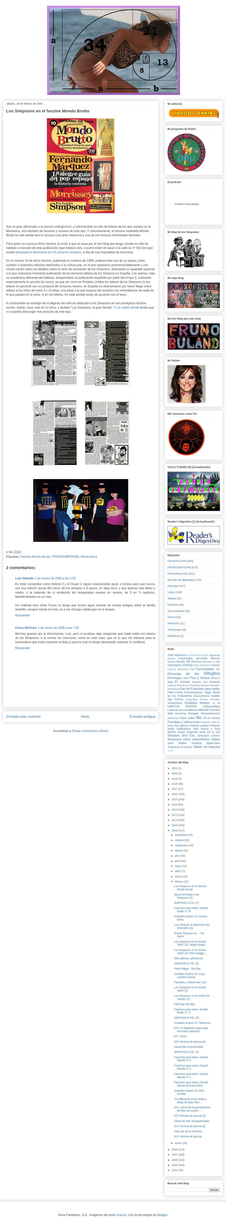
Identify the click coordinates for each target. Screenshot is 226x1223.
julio (177, 855)
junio (178, 860)
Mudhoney (173, 718)
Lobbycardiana (211, 706)
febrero (179, 881)
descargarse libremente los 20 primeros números (48, 252)
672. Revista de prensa (188, 1136)
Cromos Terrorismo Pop (181, 669)
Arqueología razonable (193, 658)
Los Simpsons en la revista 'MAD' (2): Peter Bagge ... (190, 951)
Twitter (197, 747)
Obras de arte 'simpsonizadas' (192, 1121)
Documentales (176, 611)
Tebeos (172, 598)
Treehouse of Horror (180, 746)
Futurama (185, 696)
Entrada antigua (142, 716)
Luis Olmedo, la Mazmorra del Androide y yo (192, 926)
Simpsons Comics (208, 735)
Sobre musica (190, 743)
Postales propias (199, 725)
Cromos (215, 665)
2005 (175, 1165)
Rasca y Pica (210, 728)
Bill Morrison (194, 661)
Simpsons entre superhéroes (189, 739)
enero (178, 1143)
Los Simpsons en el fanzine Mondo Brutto (190, 888)
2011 (175, 820)
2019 (175, 778)
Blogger (162, 1215)
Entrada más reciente (23, 716)
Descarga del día (183, 674)
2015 (175, 799)
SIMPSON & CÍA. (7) (186, 902)
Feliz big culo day (184, 1004)
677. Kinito (180, 1036)
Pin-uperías (181, 725)
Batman (215, 658)
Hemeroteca (89, 556)
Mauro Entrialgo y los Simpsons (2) (186, 896)
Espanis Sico (199, 682)
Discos (171, 617)
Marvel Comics (209, 710)
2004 (175, 1170)
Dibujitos (212, 673)
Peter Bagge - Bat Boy (187, 968)
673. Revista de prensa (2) (189, 1126)
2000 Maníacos (177, 655)
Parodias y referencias (184, 722)
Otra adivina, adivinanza (188, 958)
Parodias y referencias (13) (190, 982)
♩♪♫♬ (170, 750)
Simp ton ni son (209, 731)
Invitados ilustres (197, 703)
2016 (175, 794)
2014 (175, 804)
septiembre (182, 845)
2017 (175, 788)
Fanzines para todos (205, 689)
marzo (179, 876)
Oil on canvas (211, 717)
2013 (175, 809)
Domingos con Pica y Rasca (188, 678)
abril (177, 871)
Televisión (173, 623)
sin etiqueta (211, 747)
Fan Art (185, 689)
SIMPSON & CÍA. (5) (186, 1017)
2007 (175, 1154)
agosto (179, 850)
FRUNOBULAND (178, 573)
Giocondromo (201, 695)
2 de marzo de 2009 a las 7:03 (58, 627)
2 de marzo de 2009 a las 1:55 (55, 578)
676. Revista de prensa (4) (189, 1041)
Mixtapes (193, 713)
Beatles (171, 661)
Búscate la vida (211, 661)
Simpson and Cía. (181, 735)
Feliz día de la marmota (188, 1131)
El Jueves (182, 682)
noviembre (181, 834)
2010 (175, 825)
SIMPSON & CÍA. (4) (186, 1051)
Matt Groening (177, 713)
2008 (175, 1149)
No (198, 717)
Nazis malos (187, 717)
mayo (178, 866)
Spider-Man (213, 743)
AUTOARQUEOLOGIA (198, 655)
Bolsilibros (174, 635)
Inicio (85, 716)
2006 (175, 1159)
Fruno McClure (26, 627)
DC (218, 669)
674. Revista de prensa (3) (189, 1115)
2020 (175, 773)
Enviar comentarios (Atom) (90, 731)
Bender (181, 661)
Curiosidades (205, 669)
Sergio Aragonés (187, 731)
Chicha (188, 665)
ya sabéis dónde (128, 307)
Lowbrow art (175, 709)
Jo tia (216, 703)
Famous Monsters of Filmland (184, 685)
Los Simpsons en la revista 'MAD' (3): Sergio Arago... (190, 943)
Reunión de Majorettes (181, 579)
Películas (173, 585)
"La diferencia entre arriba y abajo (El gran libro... (190, 1100)
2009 (175, 830)
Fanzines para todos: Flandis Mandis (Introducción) (191, 1084)
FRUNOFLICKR (177, 561)
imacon (122, 1215)
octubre (179, 840)
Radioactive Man (187, 728)
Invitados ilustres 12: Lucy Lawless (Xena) (189, 975)
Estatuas (215, 681)
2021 (175, 768)
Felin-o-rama (175, 692)
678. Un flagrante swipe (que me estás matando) (191, 1029)
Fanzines (173, 604)
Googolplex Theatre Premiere (203, 699)
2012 (175, 814)
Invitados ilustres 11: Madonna (192, 1022)
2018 (175, 783)
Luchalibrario (190, 709)
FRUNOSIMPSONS (65, 556)
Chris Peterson (202, 665)
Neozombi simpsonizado (188, 1046)
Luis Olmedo (24, 578)
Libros (171, 592)
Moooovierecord (210, 713)
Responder (22, 615)
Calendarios (175, 665)
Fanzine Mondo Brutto (35, 556)
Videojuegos (175, 629)
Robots (172, 731)
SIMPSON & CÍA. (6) (186, 963)
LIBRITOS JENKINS (182, 706)
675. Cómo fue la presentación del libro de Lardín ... (192, 1109)
